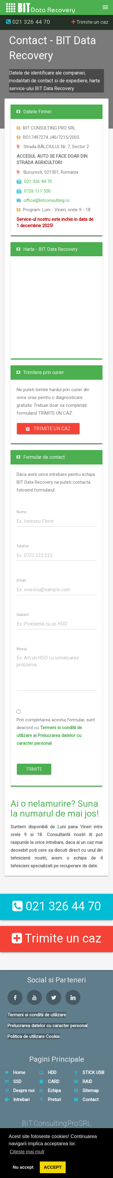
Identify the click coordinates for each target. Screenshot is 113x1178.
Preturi (50, 1099)
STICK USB (89, 1072)
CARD (49, 1081)
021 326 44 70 (28, 21)
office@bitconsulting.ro (43, 200)
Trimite (34, 769)
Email (21, 581)
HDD (47, 1072)
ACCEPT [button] (52, 1167)
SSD (13, 1081)
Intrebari (17, 1099)
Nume (22, 512)
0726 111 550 (34, 191)
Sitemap (86, 1090)
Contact (86, 1099)
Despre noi (19, 1090)
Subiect (23, 615)
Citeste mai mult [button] (27, 1151)
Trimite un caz (89, 22)
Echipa (50, 1090)
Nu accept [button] (23, 1167)
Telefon (23, 546)
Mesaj (22, 649)
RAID (83, 1081)
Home (15, 1072)
